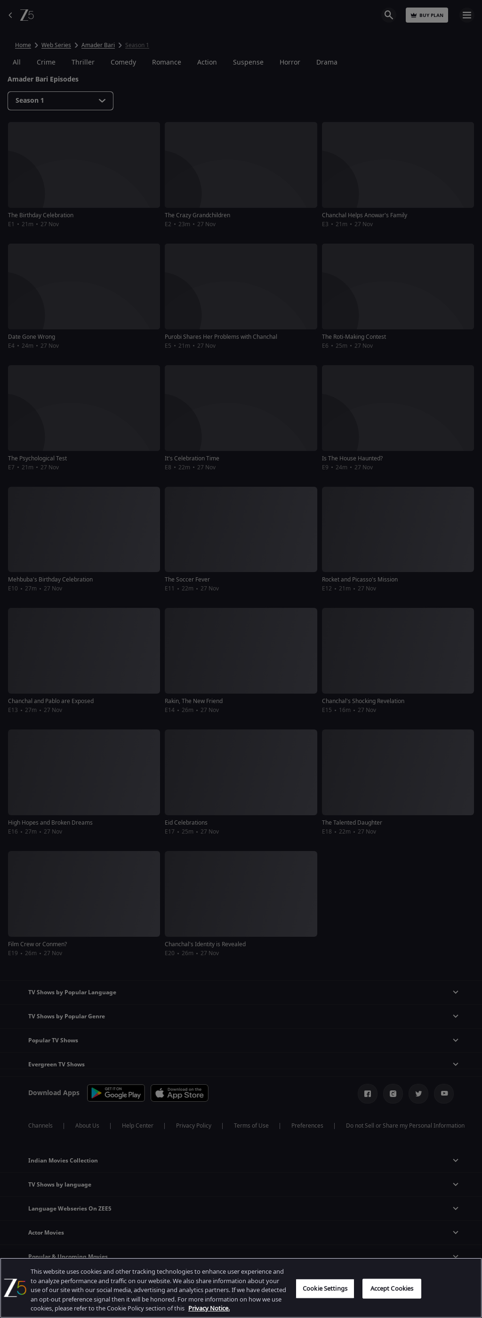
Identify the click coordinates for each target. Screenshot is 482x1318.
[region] (241, 1288)
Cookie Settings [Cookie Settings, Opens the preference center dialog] (325, 1288)
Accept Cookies (392, 1288)
